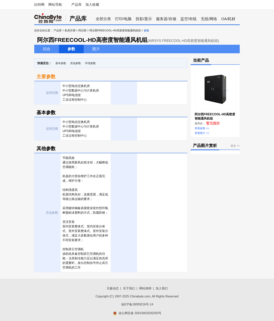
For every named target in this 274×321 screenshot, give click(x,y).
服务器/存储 (166, 19)
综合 (46, 49)
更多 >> (235, 145)
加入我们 (162, 288)
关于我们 (129, 288)
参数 (71, 49)
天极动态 (113, 288)
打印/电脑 (123, 19)
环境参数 (90, 63)
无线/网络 (209, 19)
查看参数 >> (202, 128)
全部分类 (103, 19)
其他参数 (75, 63)
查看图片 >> (202, 133)
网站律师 (145, 288)
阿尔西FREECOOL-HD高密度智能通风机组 (115, 30)
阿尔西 (82, 30)
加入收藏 (92, 4)
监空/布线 (188, 19)
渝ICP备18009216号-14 (137, 304)
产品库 (76, 4)
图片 (96, 49)
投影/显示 (144, 19)
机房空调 (70, 30)
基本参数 (60, 63)
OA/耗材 (228, 19)
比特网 (39, 4)
